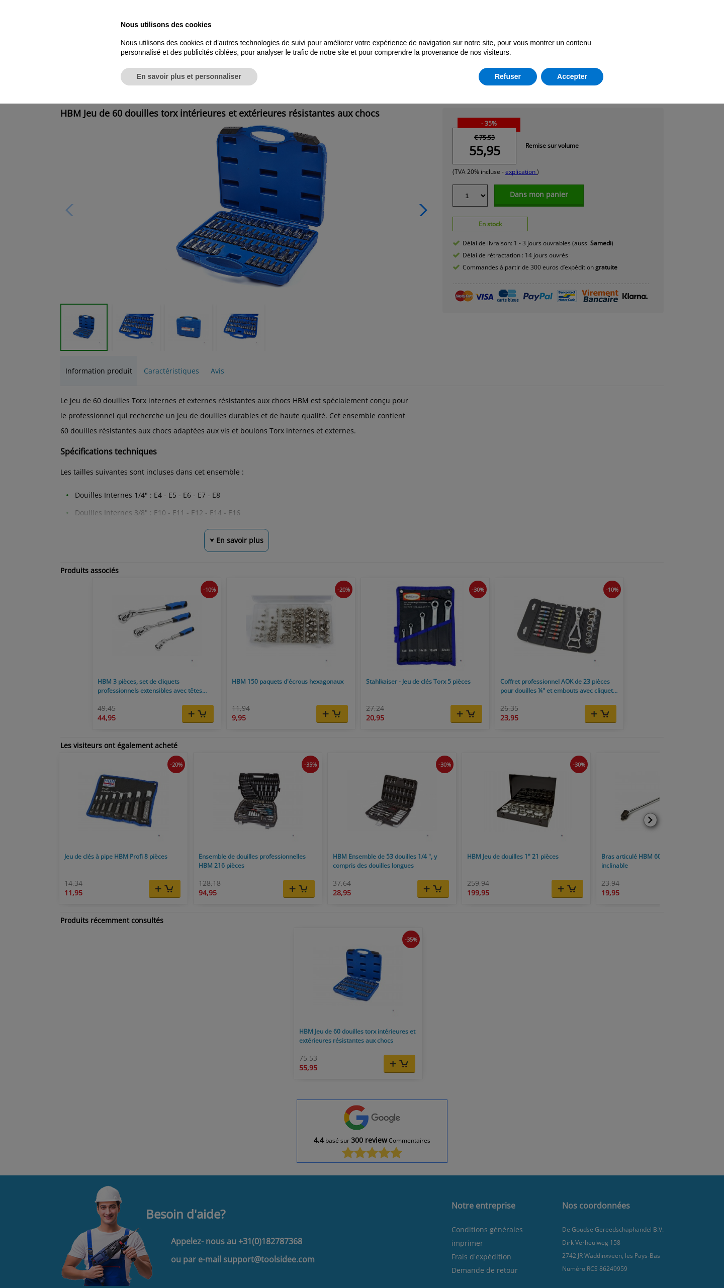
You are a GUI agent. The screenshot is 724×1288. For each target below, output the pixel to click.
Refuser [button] (508, 76)
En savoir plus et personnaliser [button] (189, 76)
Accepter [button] (572, 76)
